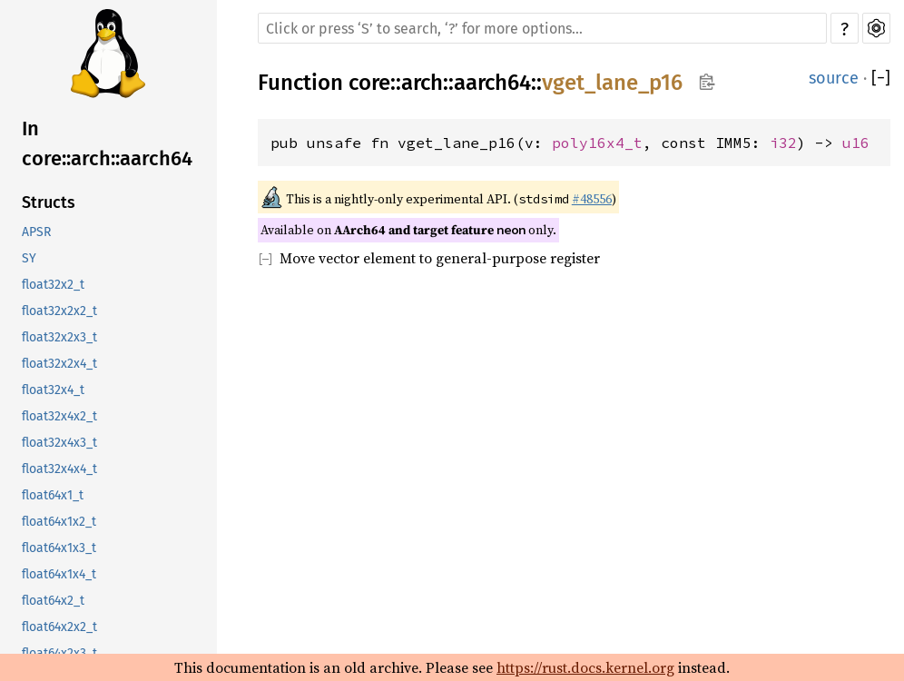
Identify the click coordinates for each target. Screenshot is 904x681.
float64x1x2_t (59, 521)
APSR (36, 232)
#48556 (592, 199)
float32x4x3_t (59, 442)
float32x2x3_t (59, 337)
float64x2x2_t (59, 627)
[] (880, 78)
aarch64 (492, 82)
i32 (783, 142)
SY (29, 258)
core (369, 82)
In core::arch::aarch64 (107, 143)
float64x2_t (53, 600)
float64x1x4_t (59, 574)
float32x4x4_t (59, 469)
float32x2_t (53, 284)
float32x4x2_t (59, 416)
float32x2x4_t (59, 363)
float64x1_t (53, 495)
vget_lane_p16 (612, 82)
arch (422, 82)
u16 (856, 142)
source (834, 78)
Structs (48, 202)
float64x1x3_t (59, 548)
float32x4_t (53, 390)
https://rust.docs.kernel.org (585, 667)
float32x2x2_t (59, 311)
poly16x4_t (597, 142)
